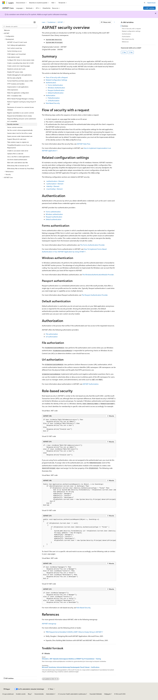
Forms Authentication (55, 85)
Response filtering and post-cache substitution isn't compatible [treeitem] (21, 120)
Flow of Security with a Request (57, 77)
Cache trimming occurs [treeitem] (14, 51)
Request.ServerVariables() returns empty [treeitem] (19, 116)
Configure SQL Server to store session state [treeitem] (20, 60)
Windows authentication (54, 214)
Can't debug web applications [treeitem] (16, 45)
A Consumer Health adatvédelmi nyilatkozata (72, 694)
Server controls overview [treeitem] (14, 127)
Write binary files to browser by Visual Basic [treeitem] (20, 168)
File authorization (52, 334)
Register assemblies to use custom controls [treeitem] (20, 113)
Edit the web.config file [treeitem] (14, 78)
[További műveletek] (114, 22)
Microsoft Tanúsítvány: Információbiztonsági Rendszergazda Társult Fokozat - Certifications (70, 667)
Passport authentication (54, 217)
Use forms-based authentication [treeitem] (17, 159)
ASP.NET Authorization (90, 384)
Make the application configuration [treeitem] (18, 93)
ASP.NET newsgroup (49, 623)
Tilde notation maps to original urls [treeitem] (18, 142)
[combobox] (19, 26)
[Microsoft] (3, 2)
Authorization (50, 95)
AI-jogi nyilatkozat (8, 694)
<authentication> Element (55, 181)
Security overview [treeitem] (13, 124)
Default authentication (53, 219)
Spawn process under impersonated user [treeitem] (19, 136)
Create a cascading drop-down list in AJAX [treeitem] (20, 63)
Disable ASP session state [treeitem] (15, 72)
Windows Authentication (56, 88)
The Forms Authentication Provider (92, 245)
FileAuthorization (54, 98)
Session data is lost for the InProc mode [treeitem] (19, 133)
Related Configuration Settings (56, 80)
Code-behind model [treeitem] (13, 57)
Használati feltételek (96, 694)
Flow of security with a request (131, 28)
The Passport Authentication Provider (95, 295)
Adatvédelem (50, 694)
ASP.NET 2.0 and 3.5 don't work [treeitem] (17, 42)
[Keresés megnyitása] (145, 3)
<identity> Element (52, 186)
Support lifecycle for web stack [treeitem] (16, 139)
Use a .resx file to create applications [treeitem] (18, 157)
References (125, 42)
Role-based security (128, 39)
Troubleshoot (51, 22)
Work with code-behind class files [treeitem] (17, 162)
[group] (79, 495)
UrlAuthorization (53, 100)
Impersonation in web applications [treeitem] (17, 87)
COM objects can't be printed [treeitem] (16, 54)
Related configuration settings (131, 31)
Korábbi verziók (20, 694)
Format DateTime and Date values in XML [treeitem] (20, 81)
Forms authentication (53, 212)
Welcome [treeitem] (7, 30)
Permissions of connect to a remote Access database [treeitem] (20, 108)
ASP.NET (60, 22)
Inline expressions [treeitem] (12, 90)
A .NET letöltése (149, 8)
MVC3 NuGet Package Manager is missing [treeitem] (20, 99)
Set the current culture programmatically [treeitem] (20, 130)
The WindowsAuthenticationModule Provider (98, 274)
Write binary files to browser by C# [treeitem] (18, 166)
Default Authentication (55, 93)
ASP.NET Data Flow (83, 144)
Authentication (51, 82)
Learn (43, 22)
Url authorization (52, 337)
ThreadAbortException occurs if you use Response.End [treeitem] (19, 146)
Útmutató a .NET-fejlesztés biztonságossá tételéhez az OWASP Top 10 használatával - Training (71, 659)
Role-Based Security (53, 103)
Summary (125, 26)
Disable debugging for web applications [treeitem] (19, 75)
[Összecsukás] (34, 22)
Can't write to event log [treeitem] (14, 48)
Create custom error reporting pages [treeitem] (18, 66)
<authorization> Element (54, 184)
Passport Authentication (56, 90)
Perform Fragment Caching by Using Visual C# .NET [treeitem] (21, 103)
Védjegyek (107, 694)
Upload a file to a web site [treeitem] (15, 154)
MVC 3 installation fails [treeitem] (14, 96)
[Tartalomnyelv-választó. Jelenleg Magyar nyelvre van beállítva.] (6, 689)
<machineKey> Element (54, 189)
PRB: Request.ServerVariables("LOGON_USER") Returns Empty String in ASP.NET (74, 632)
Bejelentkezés (151, 3)
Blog (29, 694)
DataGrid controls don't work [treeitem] (16, 69)
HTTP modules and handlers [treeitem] (15, 84)
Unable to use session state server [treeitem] (17, 151)
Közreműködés (39, 694)
